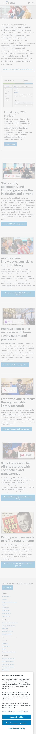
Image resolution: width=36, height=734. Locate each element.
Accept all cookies (16, 717)
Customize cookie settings (16, 728)
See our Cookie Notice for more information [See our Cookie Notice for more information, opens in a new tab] (15, 711)
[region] (16, 703)
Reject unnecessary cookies (16, 723)
